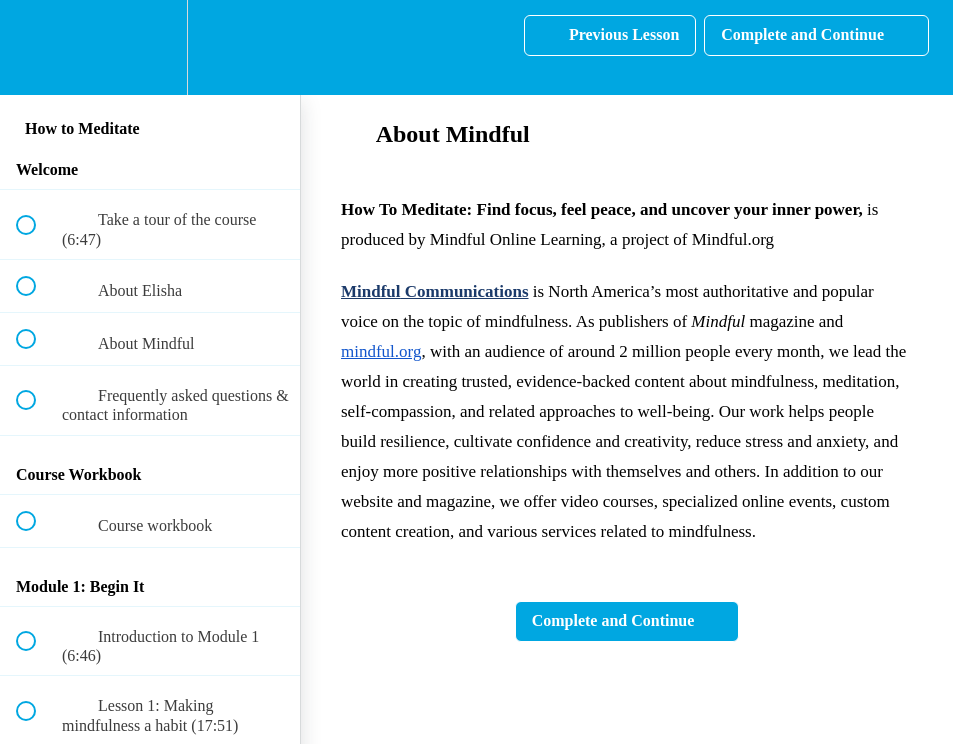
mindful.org (381, 351)
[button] (37, 47)
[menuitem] (150, 47)
